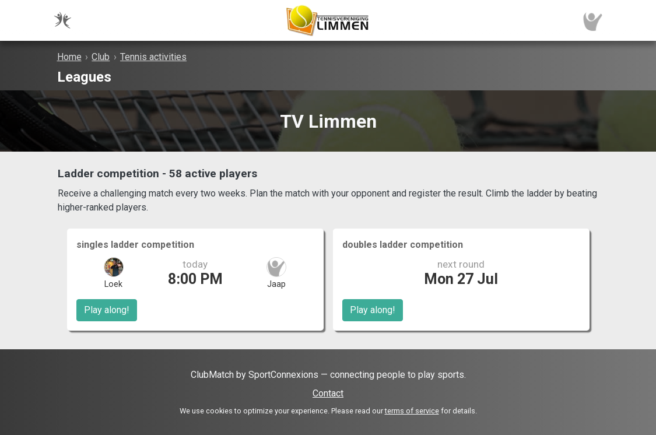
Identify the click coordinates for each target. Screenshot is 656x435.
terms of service (412, 410)
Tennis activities (153, 56)
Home (69, 56)
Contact (328, 393)
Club (101, 56)
